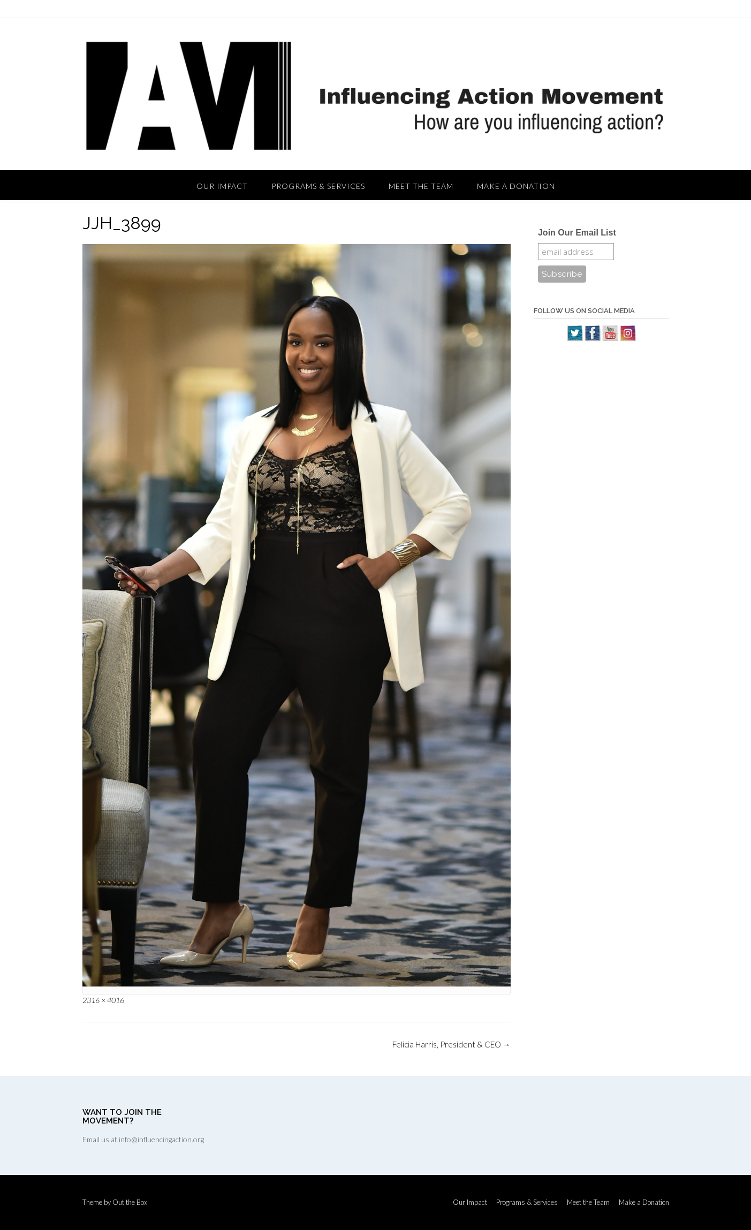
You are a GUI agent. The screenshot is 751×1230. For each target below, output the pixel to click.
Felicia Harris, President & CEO (451, 1044)
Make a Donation (516, 186)
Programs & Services (318, 186)
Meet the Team (421, 186)
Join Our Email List (577, 232)
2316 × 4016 (103, 1000)
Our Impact (222, 186)
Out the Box (129, 1202)
